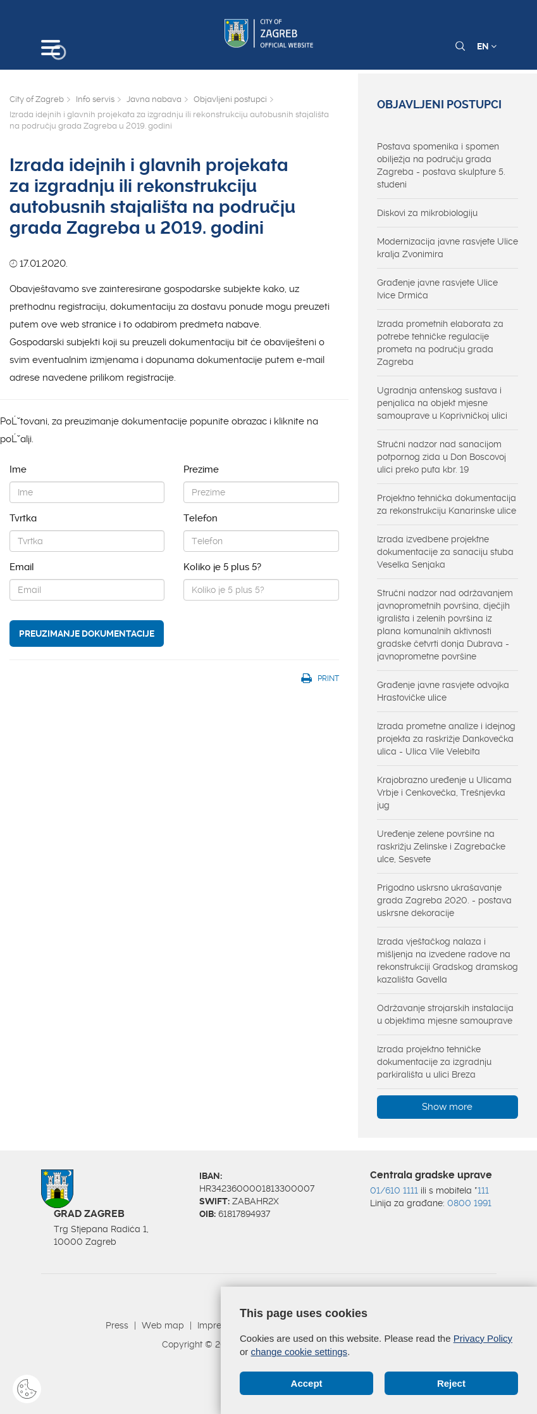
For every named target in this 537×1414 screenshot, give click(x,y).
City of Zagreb (36, 99)
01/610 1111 (394, 1190)
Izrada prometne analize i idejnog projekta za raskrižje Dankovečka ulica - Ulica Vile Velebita (446, 738)
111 (483, 1190)
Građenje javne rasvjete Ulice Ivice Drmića (437, 288)
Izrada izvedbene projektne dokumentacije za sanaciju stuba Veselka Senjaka (445, 552)
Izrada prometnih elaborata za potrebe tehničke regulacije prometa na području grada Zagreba (440, 343)
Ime (18, 469)
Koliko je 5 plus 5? (222, 567)
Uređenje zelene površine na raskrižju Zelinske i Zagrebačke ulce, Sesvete (441, 846)
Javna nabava (154, 99)
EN (487, 46)
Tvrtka (23, 518)
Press (117, 1325)
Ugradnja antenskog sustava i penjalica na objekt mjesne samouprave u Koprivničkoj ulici (442, 403)
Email (21, 567)
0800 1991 (469, 1203)
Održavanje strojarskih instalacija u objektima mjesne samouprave (445, 1014)
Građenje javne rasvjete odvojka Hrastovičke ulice (443, 691)
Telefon (200, 518)
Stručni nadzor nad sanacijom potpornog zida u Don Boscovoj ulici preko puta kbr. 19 (441, 457)
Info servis (95, 99)
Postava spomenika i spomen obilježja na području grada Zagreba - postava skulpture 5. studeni (441, 165)
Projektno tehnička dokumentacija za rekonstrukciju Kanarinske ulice (446, 504)
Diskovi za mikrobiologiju (427, 213)
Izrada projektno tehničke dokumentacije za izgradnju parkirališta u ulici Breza (434, 1062)
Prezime (201, 469)
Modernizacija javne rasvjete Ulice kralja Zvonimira (447, 247)
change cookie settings (299, 1351)
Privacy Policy (483, 1338)
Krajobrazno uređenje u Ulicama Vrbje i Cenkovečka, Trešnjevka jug (444, 792)
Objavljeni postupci (230, 99)
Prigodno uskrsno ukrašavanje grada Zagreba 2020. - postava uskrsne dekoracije (444, 900)
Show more (447, 1106)
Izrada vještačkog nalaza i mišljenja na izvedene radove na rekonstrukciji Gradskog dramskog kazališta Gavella (447, 960)
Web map (163, 1325)
